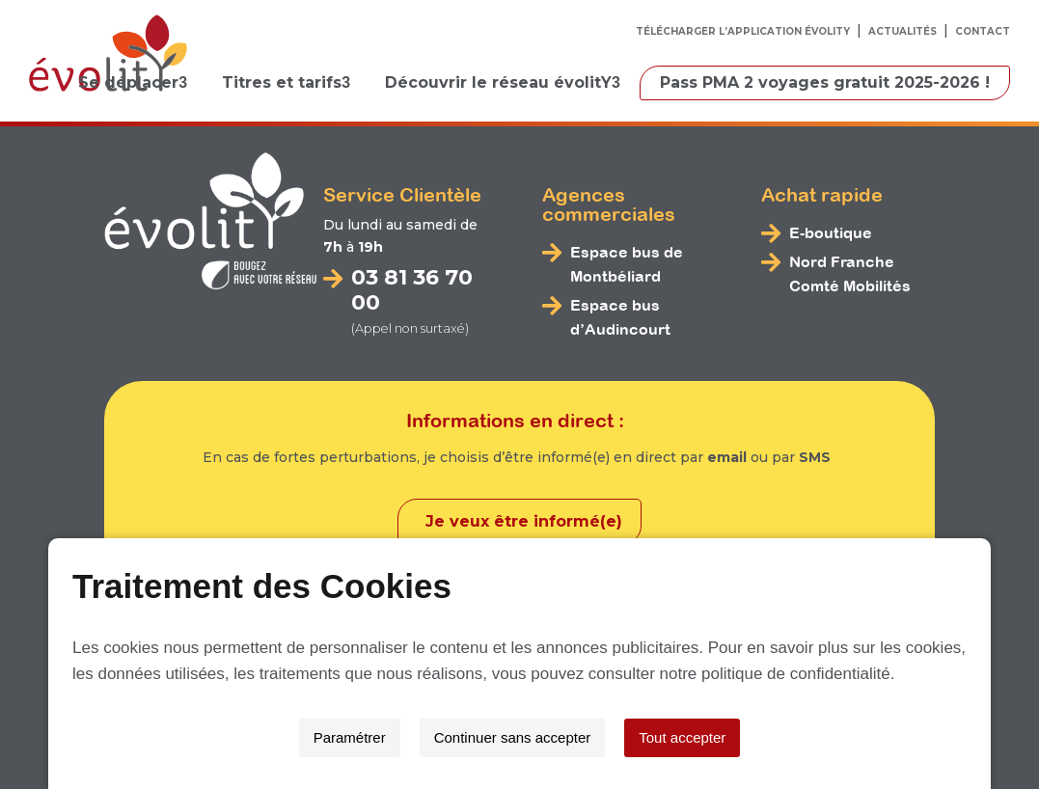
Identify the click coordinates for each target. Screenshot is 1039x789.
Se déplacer (128, 82)
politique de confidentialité (795, 674)
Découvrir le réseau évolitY (498, 82)
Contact (982, 31)
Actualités (902, 31)
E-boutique (830, 232)
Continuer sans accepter (512, 737)
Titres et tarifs (282, 82)
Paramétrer (350, 737)
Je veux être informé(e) (523, 520)
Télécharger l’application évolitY (743, 31)
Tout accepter (682, 737)
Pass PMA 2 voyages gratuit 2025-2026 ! (825, 82)
